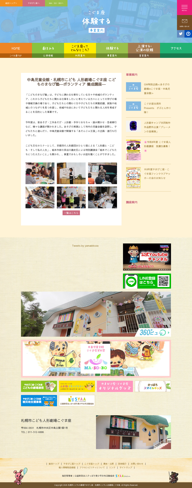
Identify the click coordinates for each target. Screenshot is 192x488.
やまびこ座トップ (71, 463)
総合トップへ (11, 3)
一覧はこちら (71, 212)
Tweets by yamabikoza (85, 245)
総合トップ (54, 463)
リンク (112, 467)
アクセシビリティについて (92, 467)
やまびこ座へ (34, 3)
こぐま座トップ (91, 463)
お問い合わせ (137, 463)
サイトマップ (126, 467)
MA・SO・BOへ (56, 3)
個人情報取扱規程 (67, 467)
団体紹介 (122, 463)
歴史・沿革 (108, 463)
